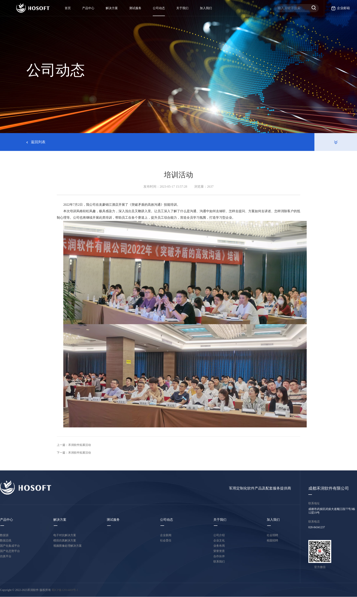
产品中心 (88, 8)
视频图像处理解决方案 (67, 545)
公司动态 (159, 8)
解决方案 (112, 8)
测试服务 (135, 8)
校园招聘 (272, 540)
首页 (68, 8)
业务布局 (219, 545)
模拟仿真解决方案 (64, 540)
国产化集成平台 (10, 545)
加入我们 (206, 8)
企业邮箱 (340, 8)
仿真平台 (5, 556)
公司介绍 (219, 535)
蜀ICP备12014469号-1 (65, 590)
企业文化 (219, 540)
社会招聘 (272, 535)
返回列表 (35, 142)
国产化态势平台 (10, 551)
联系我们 (219, 561)
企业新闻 (165, 535)
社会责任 (165, 540)
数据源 (4, 535)
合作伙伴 (219, 556)
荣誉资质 (219, 551)
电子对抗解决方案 (64, 535)
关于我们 (182, 8)
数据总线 (5, 540)
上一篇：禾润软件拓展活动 (74, 445)
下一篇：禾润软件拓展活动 (74, 452)
